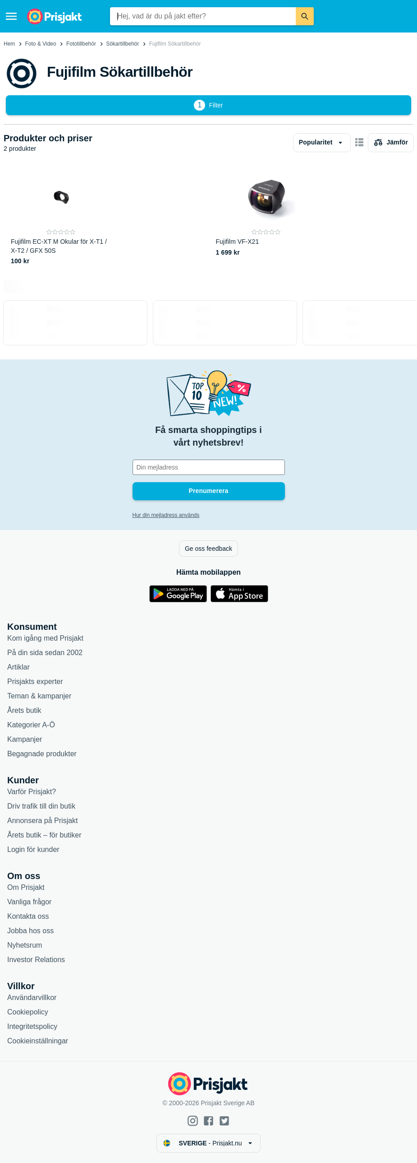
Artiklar (18, 667)
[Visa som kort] (359, 143)
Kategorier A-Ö (31, 725)
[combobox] (202, 16)
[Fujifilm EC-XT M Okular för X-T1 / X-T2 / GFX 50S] (61, 217)
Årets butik (24, 710)
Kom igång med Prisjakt (45, 638)
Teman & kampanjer (39, 696)
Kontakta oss (28, 916)
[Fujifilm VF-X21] (266, 217)
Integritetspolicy (32, 1026)
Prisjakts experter (35, 681)
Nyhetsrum (24, 945)
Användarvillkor (31, 997)
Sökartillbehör (122, 44)
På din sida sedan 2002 (44, 652)
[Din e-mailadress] (209, 467)
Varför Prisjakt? (31, 791)
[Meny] (11, 16)
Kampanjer (24, 739)
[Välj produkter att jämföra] (390, 143)
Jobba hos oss (30, 931)
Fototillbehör (81, 44)
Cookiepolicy (27, 1012)
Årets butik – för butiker (44, 835)
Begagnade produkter (42, 754)
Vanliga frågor (29, 902)
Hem (9, 44)
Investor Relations (36, 959)
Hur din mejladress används (166, 515)
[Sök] (305, 16)
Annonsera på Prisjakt (42, 820)
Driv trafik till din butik (41, 806)
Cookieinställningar (37, 1041)
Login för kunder (33, 849)
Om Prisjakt (26, 887)
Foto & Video (40, 44)
